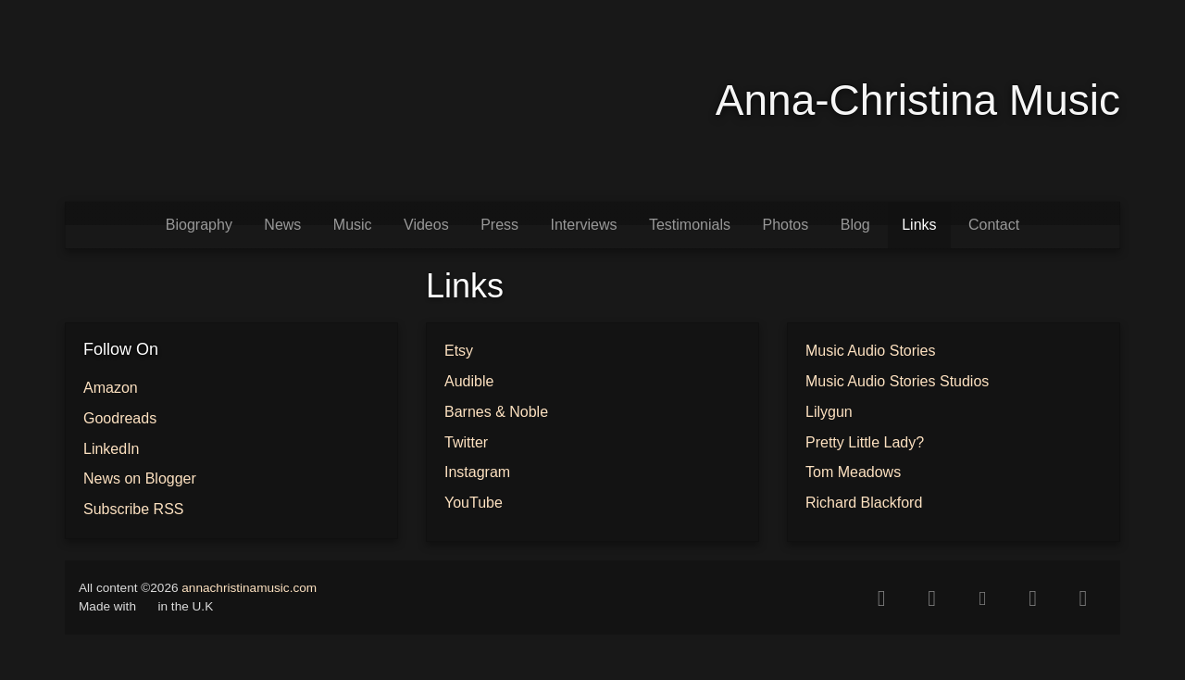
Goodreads (119, 418)
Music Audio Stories (870, 351)
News (282, 225)
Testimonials (689, 225)
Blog (855, 225)
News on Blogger (139, 478)
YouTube (473, 502)
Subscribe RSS (133, 509)
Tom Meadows (853, 472)
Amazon (110, 388)
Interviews (583, 225)
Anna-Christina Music (918, 100)
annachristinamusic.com (249, 588)
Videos (426, 225)
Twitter (466, 442)
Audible (468, 381)
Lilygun (829, 412)
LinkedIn (111, 449)
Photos (785, 225)
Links (919, 225)
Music (352, 225)
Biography (199, 225)
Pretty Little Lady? (864, 442)
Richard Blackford (863, 502)
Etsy (458, 351)
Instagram (477, 472)
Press (499, 225)
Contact (993, 225)
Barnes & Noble (496, 412)
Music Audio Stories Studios (897, 381)
